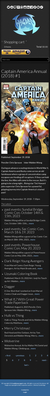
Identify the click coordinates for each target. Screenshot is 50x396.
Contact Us (25, 390)
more (31, 223)
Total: (39, 46)
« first (8, 355)
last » (26, 365)
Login (25, 392)
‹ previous (19, 355)
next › (44, 360)
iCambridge (41, 385)
